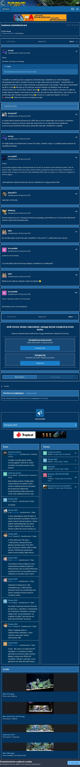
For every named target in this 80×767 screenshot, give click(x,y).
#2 (76, 114)
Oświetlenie (19, 33)
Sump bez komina (14, 452)
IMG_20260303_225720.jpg (14, 716)
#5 (76, 194)
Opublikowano (19, 53)
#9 (76, 275)
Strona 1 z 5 (42, 41)
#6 (76, 211)
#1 (76, 51)
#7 (76, 232)
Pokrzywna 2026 (10, 425)
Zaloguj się (40, 363)
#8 (76, 249)
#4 (76, 157)
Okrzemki (51, 467)
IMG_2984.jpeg (8, 753)
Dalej (72, 41)
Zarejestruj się (40, 348)
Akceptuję (74, 763)
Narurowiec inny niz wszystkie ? (59, 486)
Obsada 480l (12, 499)
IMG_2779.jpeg (8, 694)
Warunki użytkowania (32, 764)
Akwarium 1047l (9, 735)
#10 (76, 293)
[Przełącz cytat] (5, 66)
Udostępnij (19, 377)
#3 (76, 137)
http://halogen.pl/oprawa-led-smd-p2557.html (20, 71)
